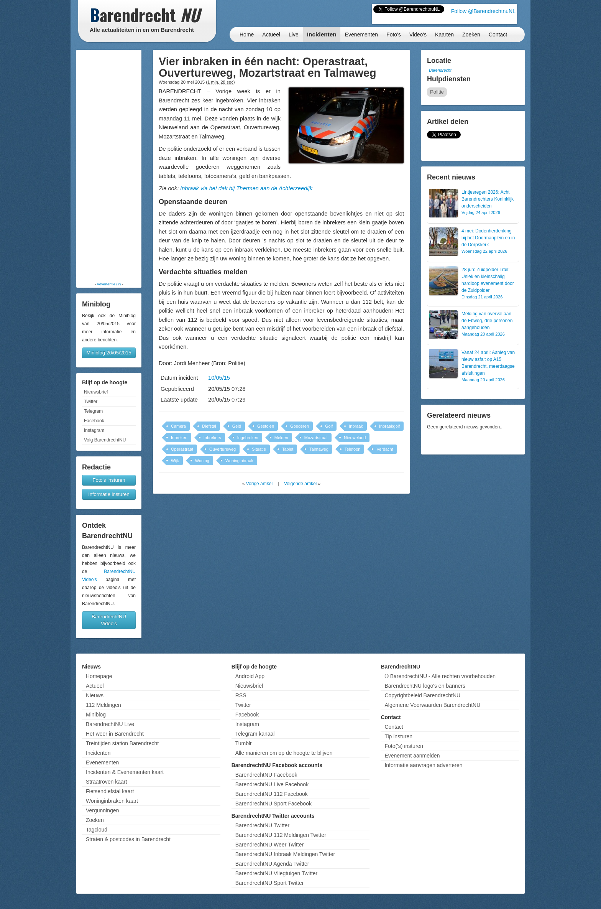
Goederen (299, 426)
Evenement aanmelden (412, 756)
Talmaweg (318, 449)
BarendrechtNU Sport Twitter (269, 883)
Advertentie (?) (109, 284)
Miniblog (96, 714)
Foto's (393, 34)
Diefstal (209, 426)
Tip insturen (398, 736)
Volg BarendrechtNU (105, 440)
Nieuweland (355, 437)
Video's (418, 34)
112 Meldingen (103, 705)
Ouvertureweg (222, 449)
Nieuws (94, 695)
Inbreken (179, 437)
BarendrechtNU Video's (109, 620)
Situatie (259, 449)
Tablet (287, 449)
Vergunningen (102, 810)
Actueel (271, 34)
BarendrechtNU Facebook (266, 775)
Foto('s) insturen (403, 746)
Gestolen (265, 426)
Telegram (93, 411)
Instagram (94, 430)
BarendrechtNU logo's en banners (424, 686)
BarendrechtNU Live (110, 724)
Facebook (94, 420)
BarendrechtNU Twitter (262, 825)
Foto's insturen (109, 480)
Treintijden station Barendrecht (122, 743)
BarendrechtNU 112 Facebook (271, 794)
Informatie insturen (109, 494)
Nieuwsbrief (96, 392)
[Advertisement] (109, 166)
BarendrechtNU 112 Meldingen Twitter (280, 835)
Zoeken (471, 34)
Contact (498, 34)
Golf (329, 426)
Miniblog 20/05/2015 (108, 353)
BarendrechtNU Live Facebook (272, 784)
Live (294, 34)
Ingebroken (247, 437)
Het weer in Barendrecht (115, 734)
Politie (437, 92)
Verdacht (384, 449)
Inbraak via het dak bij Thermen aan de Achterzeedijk (246, 188)
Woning (202, 460)
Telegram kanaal (255, 734)
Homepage (99, 676)
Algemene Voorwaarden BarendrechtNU (432, 705)
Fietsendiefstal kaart (110, 791)
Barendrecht (440, 70)
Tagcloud (96, 830)
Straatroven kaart (106, 782)
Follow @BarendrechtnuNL (483, 11)
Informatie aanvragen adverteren (423, 765)
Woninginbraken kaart (112, 801)
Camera (178, 426)
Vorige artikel (259, 483)
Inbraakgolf (389, 426)
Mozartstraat (316, 437)
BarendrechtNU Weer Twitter (269, 844)
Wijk (175, 460)
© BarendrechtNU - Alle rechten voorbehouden (440, 676)
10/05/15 (219, 378)
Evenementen (361, 34)
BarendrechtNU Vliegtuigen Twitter (276, 873)
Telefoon (353, 449)
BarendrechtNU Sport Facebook (273, 803)
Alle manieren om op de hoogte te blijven (284, 753)
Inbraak (356, 426)
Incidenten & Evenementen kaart (125, 772)
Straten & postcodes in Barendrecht (128, 839)
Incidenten (322, 34)
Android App (249, 676)
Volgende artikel (300, 483)
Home (247, 34)
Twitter (90, 401)
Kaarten (444, 34)
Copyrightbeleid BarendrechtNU (422, 695)
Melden (281, 437)
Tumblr (243, 743)
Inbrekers (212, 437)
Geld (236, 426)
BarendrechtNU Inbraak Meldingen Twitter (285, 854)
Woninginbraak (239, 460)
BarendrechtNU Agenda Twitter (272, 864)
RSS (240, 695)
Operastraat (182, 449)
